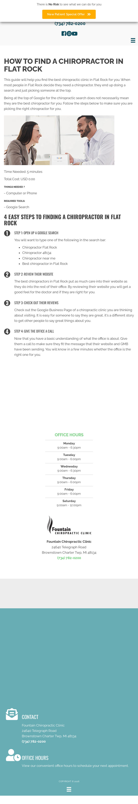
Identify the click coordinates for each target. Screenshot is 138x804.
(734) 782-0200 (70, 23)
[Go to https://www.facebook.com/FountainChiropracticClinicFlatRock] (64, 34)
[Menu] (133, 40)
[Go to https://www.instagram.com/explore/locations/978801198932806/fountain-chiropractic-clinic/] (69, 34)
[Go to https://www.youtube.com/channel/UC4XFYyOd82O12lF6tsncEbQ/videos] (74, 34)
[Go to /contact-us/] (72, 726)
